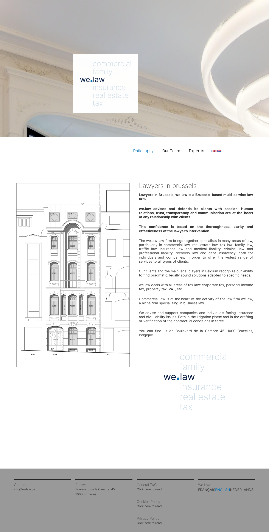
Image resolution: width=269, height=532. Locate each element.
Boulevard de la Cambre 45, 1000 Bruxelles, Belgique (196, 333)
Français (206, 490)
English (222, 490)
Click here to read (149, 489)
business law (193, 303)
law (197, 285)
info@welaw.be (24, 489)
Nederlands (241, 490)
